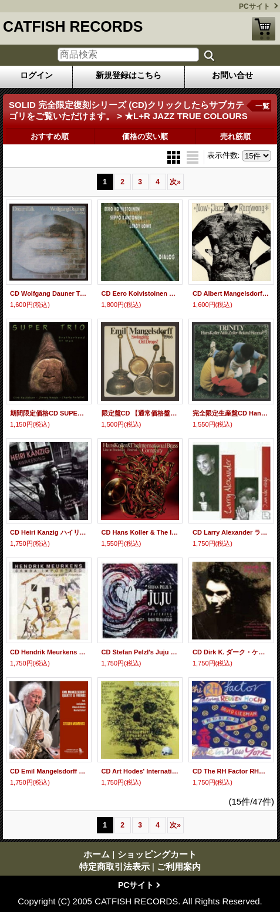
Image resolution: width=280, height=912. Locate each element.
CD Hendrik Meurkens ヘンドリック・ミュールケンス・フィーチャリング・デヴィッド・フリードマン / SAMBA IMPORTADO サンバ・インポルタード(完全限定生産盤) (48, 652)
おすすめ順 (50, 136)
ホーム (96, 854)
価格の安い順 (145, 136)
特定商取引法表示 (114, 867)
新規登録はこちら (128, 75)
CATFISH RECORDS (73, 26)
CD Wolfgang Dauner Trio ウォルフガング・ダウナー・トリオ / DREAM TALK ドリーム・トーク (48, 293)
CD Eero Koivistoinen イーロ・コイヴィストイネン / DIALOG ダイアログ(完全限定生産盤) (140, 293)
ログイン (36, 75)
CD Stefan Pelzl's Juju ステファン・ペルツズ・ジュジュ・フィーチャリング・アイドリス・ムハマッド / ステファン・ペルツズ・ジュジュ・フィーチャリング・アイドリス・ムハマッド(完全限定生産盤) (140, 652)
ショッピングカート (263, 28)
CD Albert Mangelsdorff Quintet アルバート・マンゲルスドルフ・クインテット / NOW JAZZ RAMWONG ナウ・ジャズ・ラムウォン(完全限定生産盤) (231, 293)
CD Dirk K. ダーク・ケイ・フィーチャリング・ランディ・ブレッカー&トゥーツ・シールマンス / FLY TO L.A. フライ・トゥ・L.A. (231, 652)
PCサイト (254, 6)
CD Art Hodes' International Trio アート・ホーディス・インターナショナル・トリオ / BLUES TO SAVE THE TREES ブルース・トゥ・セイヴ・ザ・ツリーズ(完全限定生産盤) (140, 771)
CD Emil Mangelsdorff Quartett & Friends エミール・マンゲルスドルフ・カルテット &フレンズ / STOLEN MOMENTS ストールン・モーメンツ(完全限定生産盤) (48, 771)
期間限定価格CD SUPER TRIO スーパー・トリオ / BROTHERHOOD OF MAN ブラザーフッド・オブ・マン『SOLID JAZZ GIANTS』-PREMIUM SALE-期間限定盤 (48, 413)
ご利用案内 (179, 867)
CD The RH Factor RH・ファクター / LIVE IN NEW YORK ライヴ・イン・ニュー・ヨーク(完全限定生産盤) (231, 771)
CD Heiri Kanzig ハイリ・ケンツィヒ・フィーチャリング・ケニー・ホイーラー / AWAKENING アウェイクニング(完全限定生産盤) (48, 532)
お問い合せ (232, 75)
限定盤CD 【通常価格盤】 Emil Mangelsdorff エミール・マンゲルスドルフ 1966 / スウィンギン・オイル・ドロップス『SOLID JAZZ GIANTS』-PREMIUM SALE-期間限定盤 (140, 413)
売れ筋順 (235, 136)
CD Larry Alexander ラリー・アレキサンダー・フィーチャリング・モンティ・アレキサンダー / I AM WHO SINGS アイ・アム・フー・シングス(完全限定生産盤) (231, 532)
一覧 (262, 106)
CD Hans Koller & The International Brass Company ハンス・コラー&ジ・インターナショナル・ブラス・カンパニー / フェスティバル (140, 532)
